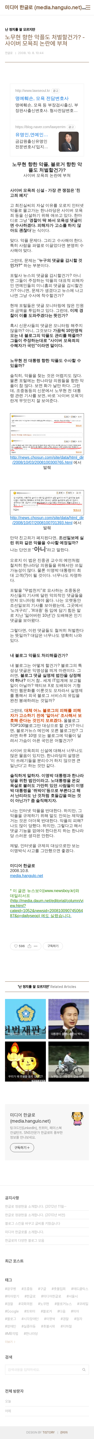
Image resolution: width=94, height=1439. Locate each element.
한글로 (31, 1296)
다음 (62, 1311)
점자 (79, 1319)
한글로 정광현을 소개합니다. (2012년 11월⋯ (36, 1206)
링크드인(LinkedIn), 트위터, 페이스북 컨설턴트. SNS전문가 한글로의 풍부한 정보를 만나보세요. (36, 1132)
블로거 (47, 1311)
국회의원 (27, 1304)
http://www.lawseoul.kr (32, 91)
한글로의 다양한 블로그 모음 (24, 1241)
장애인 (11, 1326)
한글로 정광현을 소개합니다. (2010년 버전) (35, 1215)
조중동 (28, 1289)
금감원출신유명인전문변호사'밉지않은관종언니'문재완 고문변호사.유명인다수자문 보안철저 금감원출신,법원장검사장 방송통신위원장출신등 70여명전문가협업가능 (31, 144)
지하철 (67, 1326)
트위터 (30, 1311)
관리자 (64, 1432)
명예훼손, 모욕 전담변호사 (42, 98)
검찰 (10, 1304)
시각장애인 (31, 1319)
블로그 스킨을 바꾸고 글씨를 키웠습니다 (32, 1223)
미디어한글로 (52, 1296)
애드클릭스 (80, 1289)
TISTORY (48, 1432)
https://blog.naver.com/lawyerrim (40, 127)
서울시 (73, 1296)
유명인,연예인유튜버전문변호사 (31, 135)
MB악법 (12, 1334)
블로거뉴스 (64, 1304)
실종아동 (30, 1326)
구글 (43, 1289)
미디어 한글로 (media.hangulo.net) (43, 7)
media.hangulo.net (26, 876)
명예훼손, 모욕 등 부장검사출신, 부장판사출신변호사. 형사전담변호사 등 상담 (46, 108)
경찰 (66, 1319)
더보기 (9, 1342)
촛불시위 (49, 1326)
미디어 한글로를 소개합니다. (24, 1232)
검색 (84, 1369)
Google (13, 1311)
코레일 (83, 1304)
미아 (76, 1311)
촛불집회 (60, 1289)
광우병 (11, 1289)
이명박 (50, 1319)
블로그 (11, 1319)
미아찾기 (13, 1296)
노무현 (44, 1304)
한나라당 (32, 1334)
